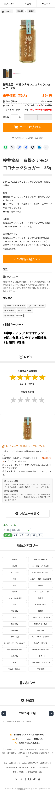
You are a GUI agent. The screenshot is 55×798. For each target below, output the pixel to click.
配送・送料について (12, 763)
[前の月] (3, 713)
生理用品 (14, 656)
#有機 (20, 343)
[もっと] (46, 147)
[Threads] (32, 147)
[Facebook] (25, 779)
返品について (45, 763)
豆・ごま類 (14, 572)
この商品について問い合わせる (27, 138)
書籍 (14, 663)
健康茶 (40, 598)
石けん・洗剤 (14, 637)
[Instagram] (21, 779)
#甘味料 (9, 343)
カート (45, 4)
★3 (27, 535)
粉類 (14, 579)
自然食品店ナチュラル (25, 789)
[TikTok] (34, 779)
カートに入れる (27, 127)
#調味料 (41, 338)
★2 (33, 535)
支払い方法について (30, 763)
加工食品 (14, 624)
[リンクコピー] (19, 147)
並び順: (7, 530)
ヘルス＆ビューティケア (40, 637)
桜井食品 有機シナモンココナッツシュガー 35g (26, 86)
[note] (39, 779)
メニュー (9, 4)
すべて (8, 535)
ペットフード (40, 656)
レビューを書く (27, 513)
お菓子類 (14, 630)
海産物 (40, 585)
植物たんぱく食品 (40, 624)
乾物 (14, 585)
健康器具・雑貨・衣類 (40, 650)
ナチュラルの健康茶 (14, 598)
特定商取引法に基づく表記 (17, 767)
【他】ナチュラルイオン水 (40, 663)
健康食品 (40, 630)
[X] (12, 147)
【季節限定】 (40, 669)
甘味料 (31, 11)
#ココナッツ (35, 333)
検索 (27, 4)
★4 (21, 535)
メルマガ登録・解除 (34, 772)
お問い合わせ (18, 772)
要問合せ (19, 316)
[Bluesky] (39, 147)
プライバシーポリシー (39, 767)
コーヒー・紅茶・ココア (40, 592)
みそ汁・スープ (40, 605)
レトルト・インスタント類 (40, 618)
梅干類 (40, 611)
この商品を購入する (27, 259)
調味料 (20, 11)
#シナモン (27, 338)
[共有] (25, 147)
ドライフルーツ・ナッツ (40, 572)
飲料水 (14, 592)
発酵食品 (14, 611)
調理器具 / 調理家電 (14, 650)
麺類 (14, 605)
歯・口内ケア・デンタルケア (14, 643)
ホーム (7, 11)
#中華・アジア (14, 333)
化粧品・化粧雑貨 (40, 643)
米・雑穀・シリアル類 (40, 566)
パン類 (14, 566)
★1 (40, 535)
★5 (15, 535)
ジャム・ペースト (40, 560)
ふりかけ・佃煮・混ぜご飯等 (40, 579)
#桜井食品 (11, 338)
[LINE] (5, 147)
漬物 (14, 618)
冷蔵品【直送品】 (14, 669)
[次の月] (51, 713)
